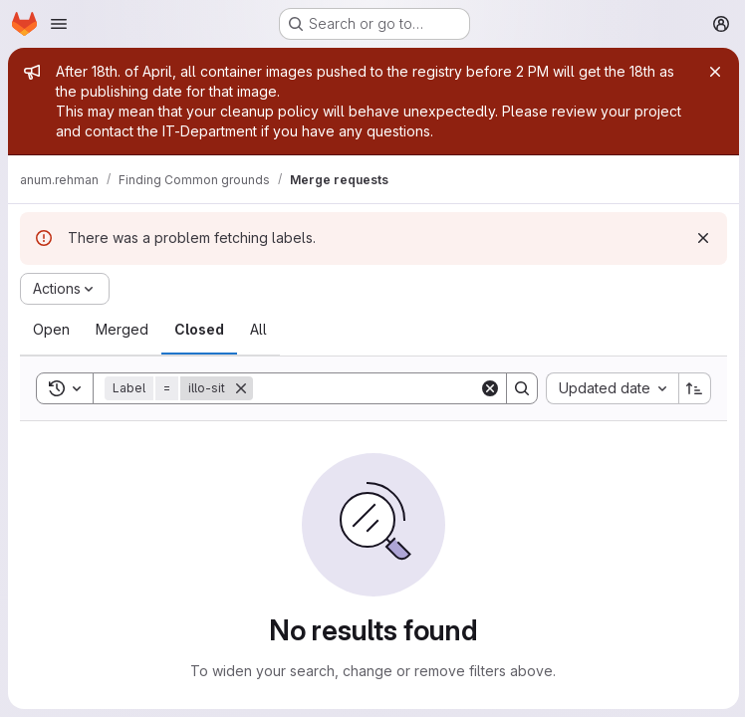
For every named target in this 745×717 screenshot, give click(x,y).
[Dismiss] (701, 238)
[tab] (51, 330)
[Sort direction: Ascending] (693, 388)
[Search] (376, 388)
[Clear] (488, 388)
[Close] (713, 72)
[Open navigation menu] (59, 24)
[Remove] (241, 388)
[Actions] (65, 289)
